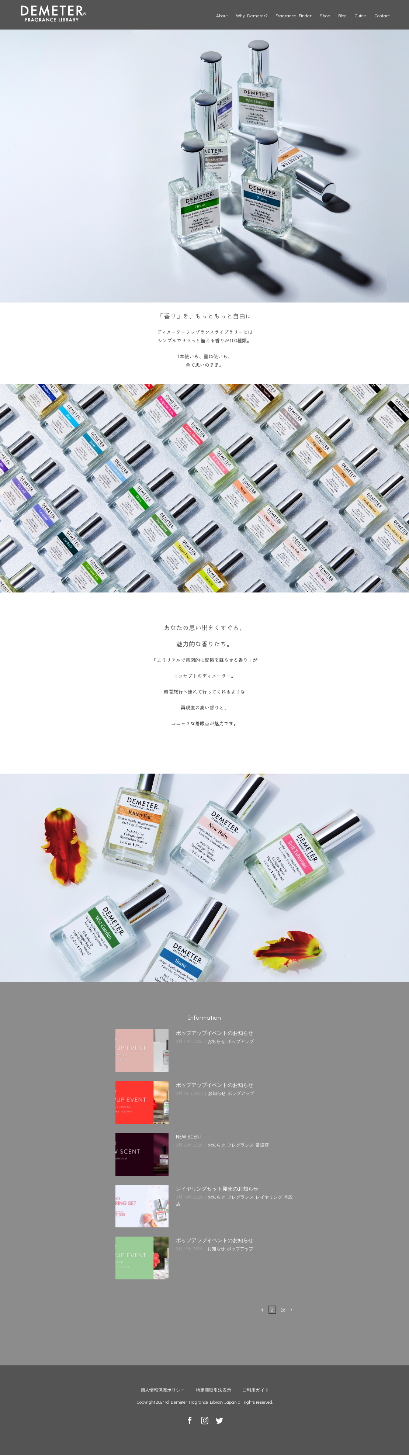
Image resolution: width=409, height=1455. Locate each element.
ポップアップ (240, 1041)
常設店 (262, 1145)
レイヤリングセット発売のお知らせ (217, 1188)
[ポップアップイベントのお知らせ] (142, 1050)
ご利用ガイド (255, 1390)
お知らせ (216, 1041)
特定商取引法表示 (213, 1390)
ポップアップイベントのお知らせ (214, 1032)
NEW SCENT (189, 1136)
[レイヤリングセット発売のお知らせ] (142, 1206)
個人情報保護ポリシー (163, 1390)
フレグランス (240, 1145)
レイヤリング (269, 1197)
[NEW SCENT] (142, 1154)
